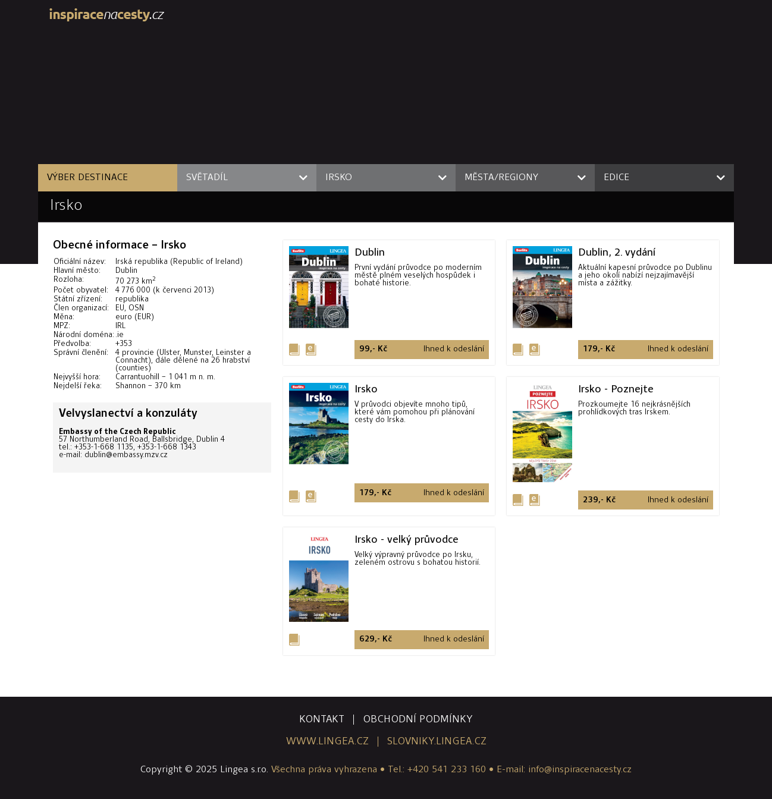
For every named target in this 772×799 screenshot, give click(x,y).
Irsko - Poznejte (616, 389)
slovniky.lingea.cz (437, 742)
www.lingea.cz (327, 742)
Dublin (369, 252)
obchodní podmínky (418, 720)
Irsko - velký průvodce (406, 539)
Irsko (66, 206)
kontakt (321, 720)
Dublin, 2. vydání (616, 252)
